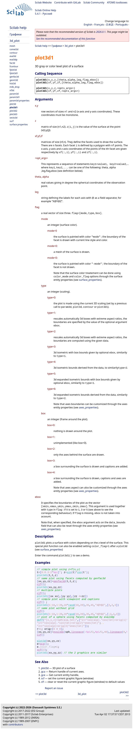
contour (13, 52)
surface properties (19, 124)
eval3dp (13, 59)
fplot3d (13, 69)
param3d (14, 93)
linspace (77, 632)
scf (39, 650)
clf (39, 584)
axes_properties (88, 407)
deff (40, 620)
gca (43, 671)
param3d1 (15, 97)
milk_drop (14, 86)
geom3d (14, 80)
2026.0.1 (101, 32)
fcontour (14, 66)
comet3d (14, 49)
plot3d (13, 103)
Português (122, 24)
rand (71, 605)
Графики (15, 34)
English (88, 24)
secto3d (13, 117)
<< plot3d (40, 694)
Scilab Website (43, 2)
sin (69, 572)
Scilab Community (93, 2)
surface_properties (90, 280)
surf (12, 121)
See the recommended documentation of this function (65, 38)
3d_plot (15, 41)
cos (79, 572)
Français (99, 24)
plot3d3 (13, 114)
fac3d (12, 62)
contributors (16, 724)
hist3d (13, 83)
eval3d (13, 56)
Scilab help (18, 27)
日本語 (109, 24)
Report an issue (54, 688)
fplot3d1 (14, 73)
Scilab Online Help (45, 10)
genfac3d (14, 76)
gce (42, 644)
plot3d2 (13, 110)
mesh (12, 45)
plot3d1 (14, 107)
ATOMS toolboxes (117, 2)
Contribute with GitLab (67, 2)
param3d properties (19, 100)
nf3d (12, 90)
